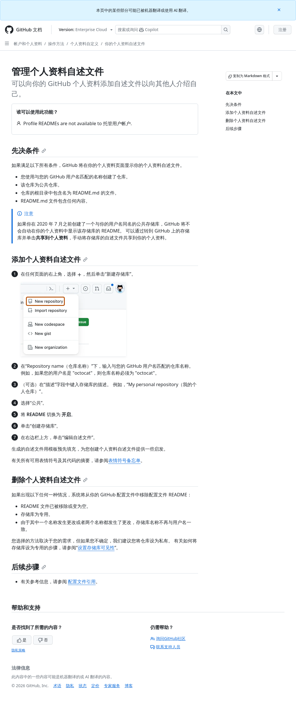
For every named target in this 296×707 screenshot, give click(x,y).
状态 (83, 685)
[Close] (279, 9)
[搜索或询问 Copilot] (172, 29)
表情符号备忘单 (124, 460)
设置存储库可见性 (96, 547)
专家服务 (112, 685)
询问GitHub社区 (168, 638)
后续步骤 (29, 566)
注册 (282, 29)
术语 (57, 685)
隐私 (70, 685)
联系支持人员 (165, 646)
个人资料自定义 (84, 43)
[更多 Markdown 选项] (277, 76)
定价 (95, 685)
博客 (129, 685)
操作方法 (56, 43)
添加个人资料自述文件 (50, 259)
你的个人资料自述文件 (125, 43)
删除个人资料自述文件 (50, 479)
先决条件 (29, 150)
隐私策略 (18, 650)
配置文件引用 (82, 581)
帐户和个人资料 (28, 43)
